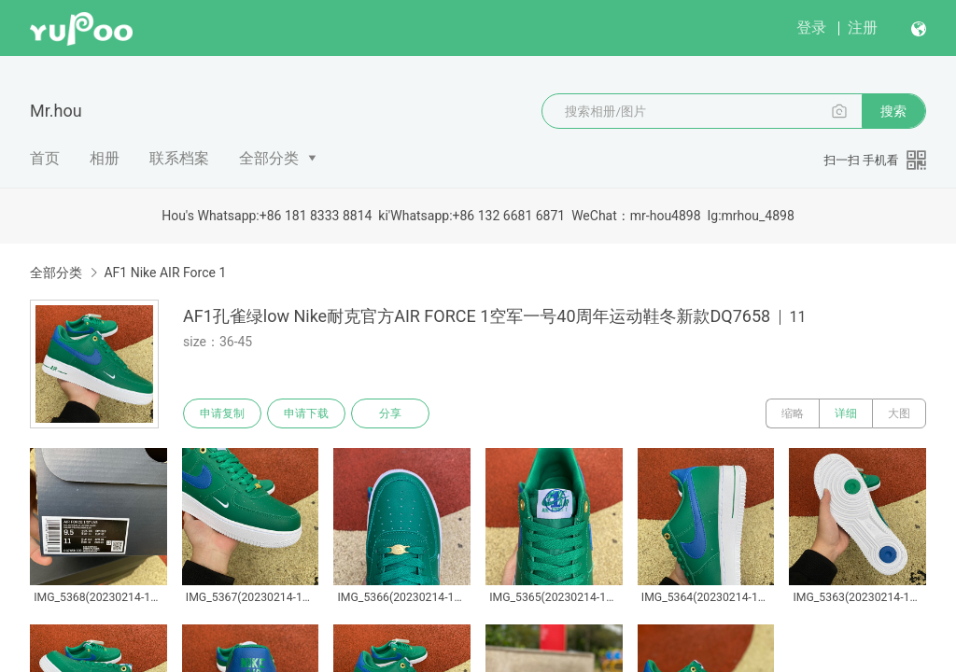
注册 (863, 27)
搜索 (893, 111)
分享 (390, 413)
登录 (811, 27)
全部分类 (269, 158)
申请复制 (222, 413)
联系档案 (179, 158)
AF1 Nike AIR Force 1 (165, 272)
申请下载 (306, 413)
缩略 (792, 413)
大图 (899, 413)
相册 (105, 158)
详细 (846, 413)
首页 (45, 158)
